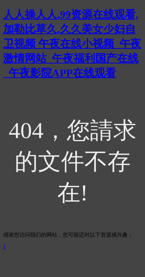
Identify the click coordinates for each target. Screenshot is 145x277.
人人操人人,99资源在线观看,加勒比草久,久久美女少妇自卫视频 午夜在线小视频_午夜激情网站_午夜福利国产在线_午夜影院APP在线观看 (72, 43)
